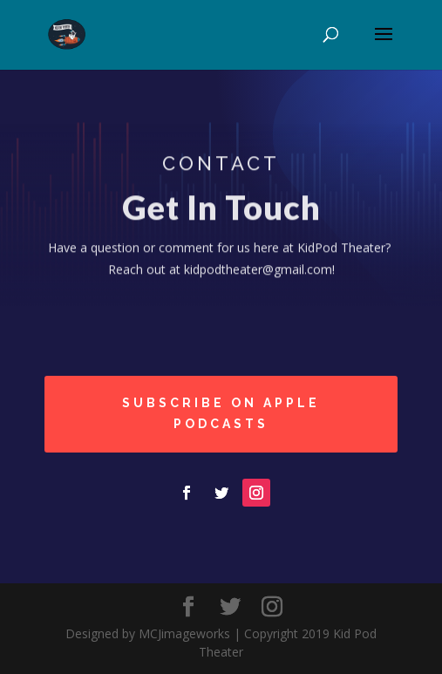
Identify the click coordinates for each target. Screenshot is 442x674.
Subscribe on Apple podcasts (221, 413)
